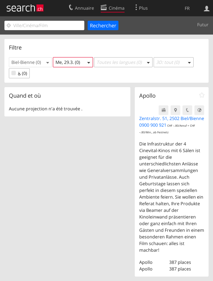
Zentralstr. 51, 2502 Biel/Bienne (171, 118)
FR (187, 8)
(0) (19, 73)
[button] (30, 62)
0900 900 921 (152, 125)
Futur (203, 25)
